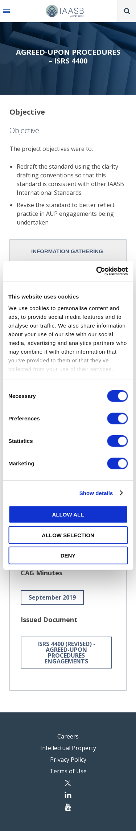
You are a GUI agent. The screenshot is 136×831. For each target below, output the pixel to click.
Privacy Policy (68, 760)
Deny (68, 555)
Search (127, 11)
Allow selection (68, 535)
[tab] (68, 251)
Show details (96, 493)
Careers (68, 736)
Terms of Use (68, 771)
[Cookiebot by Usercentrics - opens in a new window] (97, 271)
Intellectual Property (68, 748)
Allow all (68, 514)
